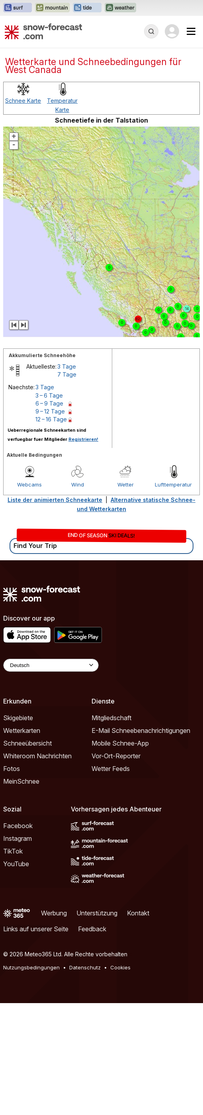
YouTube (16, 864)
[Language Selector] (51, 665)
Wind (77, 484)
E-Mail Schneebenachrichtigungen (141, 730)
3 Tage (66, 366)
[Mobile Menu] (191, 31)
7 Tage (66, 374)
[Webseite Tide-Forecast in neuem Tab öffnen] (87, 8)
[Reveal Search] (151, 31)
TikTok (13, 851)
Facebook (18, 826)
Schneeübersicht (27, 743)
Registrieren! (83, 439)
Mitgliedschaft (111, 718)
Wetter (125, 484)
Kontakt (138, 913)
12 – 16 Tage (51, 419)
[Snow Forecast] (43, 31)
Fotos (11, 769)
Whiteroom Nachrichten (37, 756)
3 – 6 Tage (49, 395)
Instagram (17, 838)
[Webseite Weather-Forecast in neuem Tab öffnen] (120, 8)
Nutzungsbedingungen (31, 967)
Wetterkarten (21, 730)
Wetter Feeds (111, 769)
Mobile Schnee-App (120, 743)
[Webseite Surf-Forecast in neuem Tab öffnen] (17, 8)
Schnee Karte (23, 100)
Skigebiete (18, 718)
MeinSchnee (21, 781)
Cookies (120, 967)
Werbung (54, 913)
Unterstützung (96, 913)
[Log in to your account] (172, 31)
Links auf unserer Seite (35, 929)
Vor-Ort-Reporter (116, 756)
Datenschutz (85, 967)
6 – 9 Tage (49, 403)
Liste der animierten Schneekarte (55, 499)
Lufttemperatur (173, 484)
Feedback (92, 929)
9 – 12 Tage (50, 411)
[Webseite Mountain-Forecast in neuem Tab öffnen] (52, 8)
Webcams (29, 484)
